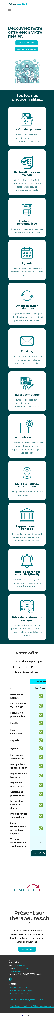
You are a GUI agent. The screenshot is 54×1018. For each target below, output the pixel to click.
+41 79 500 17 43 (21, 968)
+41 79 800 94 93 (20, 965)
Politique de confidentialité (19, 987)
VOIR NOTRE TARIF (22, 43)
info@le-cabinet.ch (16, 971)
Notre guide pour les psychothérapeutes (26, 1000)
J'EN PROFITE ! (27, 949)
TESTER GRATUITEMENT (22, 49)
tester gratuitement (40, 853)
